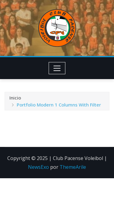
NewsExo (38, 167)
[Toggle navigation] (57, 68)
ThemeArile (73, 167)
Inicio (15, 100)
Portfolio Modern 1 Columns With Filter (59, 107)
